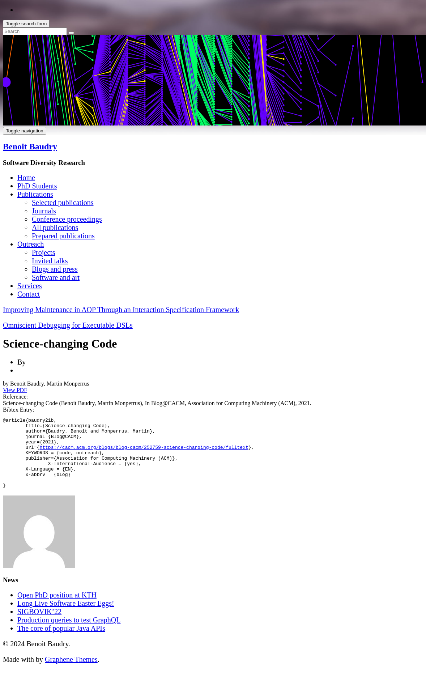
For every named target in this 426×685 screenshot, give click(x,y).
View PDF (15, 390)
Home (26, 178)
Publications (35, 194)
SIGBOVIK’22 (39, 626)
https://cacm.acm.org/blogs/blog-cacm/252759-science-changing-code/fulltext (143, 453)
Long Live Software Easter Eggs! (65, 617)
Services (29, 286)
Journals (44, 211)
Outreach (30, 244)
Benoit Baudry (30, 146)
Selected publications (63, 203)
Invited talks (50, 261)
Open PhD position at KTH (57, 609)
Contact (28, 294)
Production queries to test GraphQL (69, 634)
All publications (55, 227)
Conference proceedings (67, 219)
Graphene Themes (71, 673)
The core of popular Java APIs (61, 642)
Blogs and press (55, 269)
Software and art (56, 277)
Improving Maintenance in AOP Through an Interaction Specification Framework (121, 310)
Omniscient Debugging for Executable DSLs (68, 325)
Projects (43, 252)
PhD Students (37, 186)
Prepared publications (63, 236)
